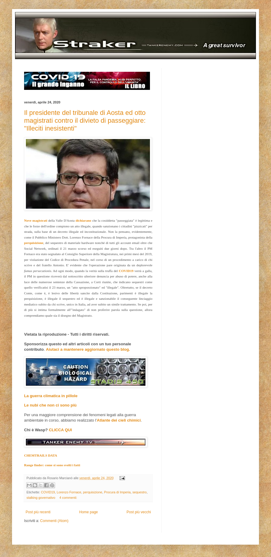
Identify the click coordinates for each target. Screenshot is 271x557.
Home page (88, 512)
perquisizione (92, 492)
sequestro (139, 492)
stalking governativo (40, 497)
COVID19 (48, 492)
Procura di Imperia (117, 492)
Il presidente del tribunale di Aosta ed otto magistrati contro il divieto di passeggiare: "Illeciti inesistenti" (85, 120)
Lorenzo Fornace (69, 492)
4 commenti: (68, 497)
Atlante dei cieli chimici (119, 420)
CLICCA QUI (60, 430)
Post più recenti (38, 512)
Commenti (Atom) (54, 521)
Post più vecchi (138, 512)
